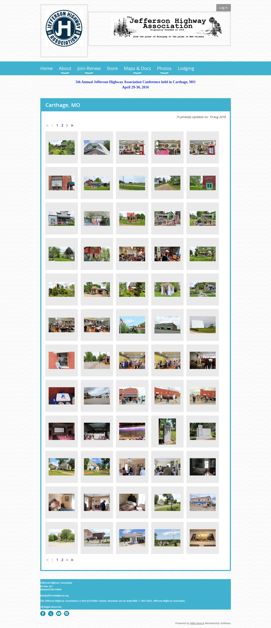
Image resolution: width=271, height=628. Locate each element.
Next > (67, 125)
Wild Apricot (197, 623)
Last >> (72, 125)
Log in (223, 7)
